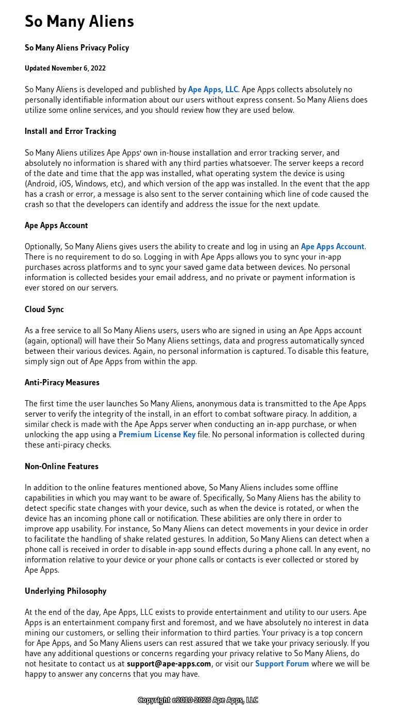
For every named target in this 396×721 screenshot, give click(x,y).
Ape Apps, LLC (213, 89)
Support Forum (282, 663)
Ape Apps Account (333, 246)
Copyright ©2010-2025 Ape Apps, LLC (198, 700)
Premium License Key (157, 434)
